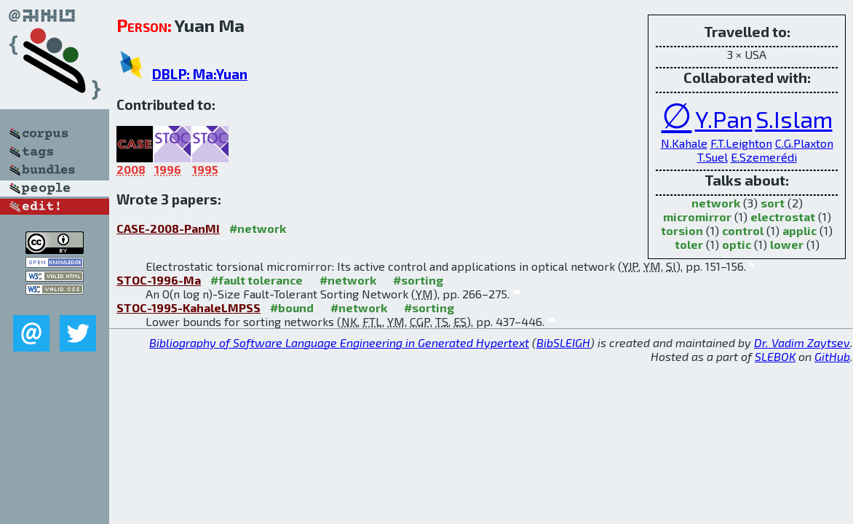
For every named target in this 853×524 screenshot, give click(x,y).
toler (689, 244)
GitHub (832, 356)
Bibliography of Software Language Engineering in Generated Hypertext (339, 342)
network (715, 203)
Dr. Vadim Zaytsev (802, 342)
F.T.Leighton (741, 143)
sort (773, 203)
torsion (682, 230)
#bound (292, 307)
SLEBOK (775, 356)
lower (787, 244)
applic (799, 230)
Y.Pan (724, 118)
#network (257, 228)
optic (736, 244)
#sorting (418, 280)
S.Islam (794, 118)
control (742, 230)
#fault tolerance (256, 280)
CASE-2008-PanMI (168, 228)
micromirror (697, 216)
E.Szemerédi (764, 157)
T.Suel (712, 157)
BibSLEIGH (563, 342)
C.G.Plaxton (804, 143)
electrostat (782, 216)
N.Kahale (684, 143)
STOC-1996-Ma (158, 280)
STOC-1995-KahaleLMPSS (188, 307)
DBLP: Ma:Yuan (199, 74)
